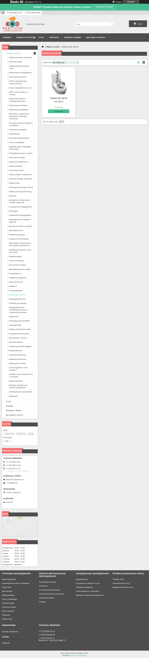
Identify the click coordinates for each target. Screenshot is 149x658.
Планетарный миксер (47, 582)
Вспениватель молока (18, 338)
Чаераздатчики (15, 325)
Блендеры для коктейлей (19, 321)
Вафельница (7, 619)
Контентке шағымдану (78, 655)
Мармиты (13, 286)
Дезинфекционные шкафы (19, 269)
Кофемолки (13, 317)
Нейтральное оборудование (20, 73)
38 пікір (118, 2)
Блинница (6, 615)
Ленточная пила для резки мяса (51, 594)
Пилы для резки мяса (17, 77)
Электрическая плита (121, 583)
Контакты (54, 37)
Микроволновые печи (17, 359)
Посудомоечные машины (19, 334)
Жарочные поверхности (18, 162)
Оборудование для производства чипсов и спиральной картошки (18, 309)
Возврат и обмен (72, 37)
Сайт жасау (29, 2)
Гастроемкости (15, 273)
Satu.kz (86, 653)
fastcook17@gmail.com (15, 480)
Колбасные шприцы (17, 235)
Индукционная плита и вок (123, 587)
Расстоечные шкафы (17, 265)
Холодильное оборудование (20, 207)
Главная (7, 37)
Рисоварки (13, 211)
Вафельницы (14, 183)
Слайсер (42, 602)
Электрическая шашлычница (20, 392)
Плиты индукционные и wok (20, 88)
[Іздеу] (112, 24)
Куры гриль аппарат (17, 157)
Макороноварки (8, 595)
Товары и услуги (24, 37)
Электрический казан (17, 355)
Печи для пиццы (15, 62)
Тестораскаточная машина (49, 590)
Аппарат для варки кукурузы (20, 346)
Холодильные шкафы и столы (88, 583)
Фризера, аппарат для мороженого (89, 595)
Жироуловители (15, 351)
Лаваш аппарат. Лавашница (20, 175)
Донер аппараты (15, 166)
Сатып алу (58, 111)
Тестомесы (43, 586)
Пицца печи (6, 587)
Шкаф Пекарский (9, 579)
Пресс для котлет (16, 282)
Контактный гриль (9, 607)
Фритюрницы (14, 134)
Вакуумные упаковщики (18, 110)
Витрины (12, 196)
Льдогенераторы (15, 381)
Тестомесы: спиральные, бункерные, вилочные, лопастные (19, 116)
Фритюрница (7, 591)
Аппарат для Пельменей (19, 239)
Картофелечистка (16, 230)
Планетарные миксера (18, 105)
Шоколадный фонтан (17, 299)
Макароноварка (15, 256)
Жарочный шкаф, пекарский (20, 57)
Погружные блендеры (18, 130)
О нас (41, 37)
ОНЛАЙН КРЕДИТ (105, 7)
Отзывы (9, 406)
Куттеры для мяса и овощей (20, 226)
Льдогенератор (82, 579)
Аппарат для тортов (58, 98)
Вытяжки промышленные (19, 138)
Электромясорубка (46, 598)
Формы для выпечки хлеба (20, 329)
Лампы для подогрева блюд (20, 192)
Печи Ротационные (16, 261)
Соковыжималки (15, 291)
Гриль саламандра (9, 599)
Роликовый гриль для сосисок (21, 187)
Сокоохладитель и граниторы (87, 591)
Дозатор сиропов (16, 342)
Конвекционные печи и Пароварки (15, 583)
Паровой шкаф (8, 603)
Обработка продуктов (17, 278)
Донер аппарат (8, 611)
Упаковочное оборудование (20, 215)
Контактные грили (16, 170)
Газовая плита (118, 579)
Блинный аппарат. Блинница (20, 179)
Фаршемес (13, 396)
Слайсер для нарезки (17, 303)
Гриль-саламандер (16, 142)
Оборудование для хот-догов (20, 153)
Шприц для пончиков (17, 363)
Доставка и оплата (95, 37)
